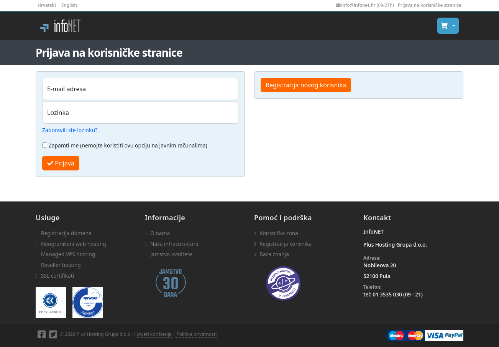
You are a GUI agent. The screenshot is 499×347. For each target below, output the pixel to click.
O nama (160, 233)
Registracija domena (66, 233)
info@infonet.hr (358, 5)
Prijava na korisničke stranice (429, 5)
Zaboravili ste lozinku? (69, 130)
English (69, 5)
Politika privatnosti (196, 334)
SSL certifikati (57, 275)
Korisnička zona (278, 233)
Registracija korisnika (285, 243)
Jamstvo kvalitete (171, 254)
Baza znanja (274, 254)
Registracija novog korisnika (306, 85)
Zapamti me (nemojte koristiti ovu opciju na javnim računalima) (124, 145)
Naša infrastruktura (174, 243)
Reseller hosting (61, 264)
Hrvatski (47, 5)
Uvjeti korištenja (153, 334)
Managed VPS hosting (68, 254)
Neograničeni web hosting (73, 243)
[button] (448, 26)
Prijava (60, 163)
